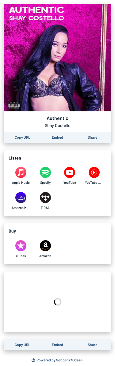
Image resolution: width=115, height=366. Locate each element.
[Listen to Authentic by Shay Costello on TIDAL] (45, 201)
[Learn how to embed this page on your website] (57, 137)
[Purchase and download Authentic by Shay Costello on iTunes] (21, 249)
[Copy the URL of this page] (22, 137)
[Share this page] (92, 137)
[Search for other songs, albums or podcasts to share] (57, 360)
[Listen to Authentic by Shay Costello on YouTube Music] (94, 176)
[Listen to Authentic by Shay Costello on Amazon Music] (21, 201)
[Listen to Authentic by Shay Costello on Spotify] (45, 176)
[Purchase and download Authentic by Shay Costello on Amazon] (45, 249)
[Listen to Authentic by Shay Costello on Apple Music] (21, 176)
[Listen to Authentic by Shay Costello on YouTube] (70, 176)
